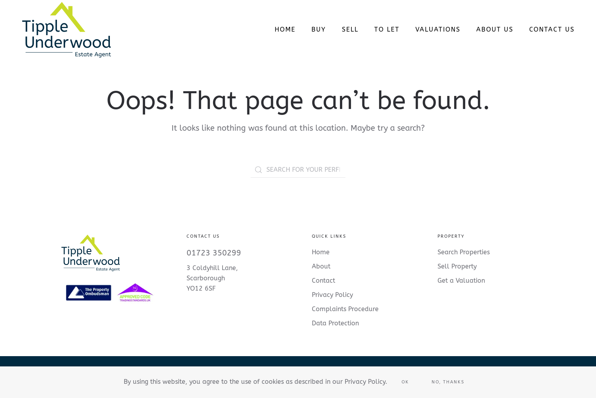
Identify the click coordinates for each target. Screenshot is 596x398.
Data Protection (335, 323)
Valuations (437, 29)
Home (285, 29)
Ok (405, 382)
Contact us (552, 29)
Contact (323, 280)
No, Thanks (448, 382)
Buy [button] (318, 29)
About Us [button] (494, 29)
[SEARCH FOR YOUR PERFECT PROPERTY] (298, 170)
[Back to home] (66, 29)
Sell (350, 29)
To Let (387, 29)
